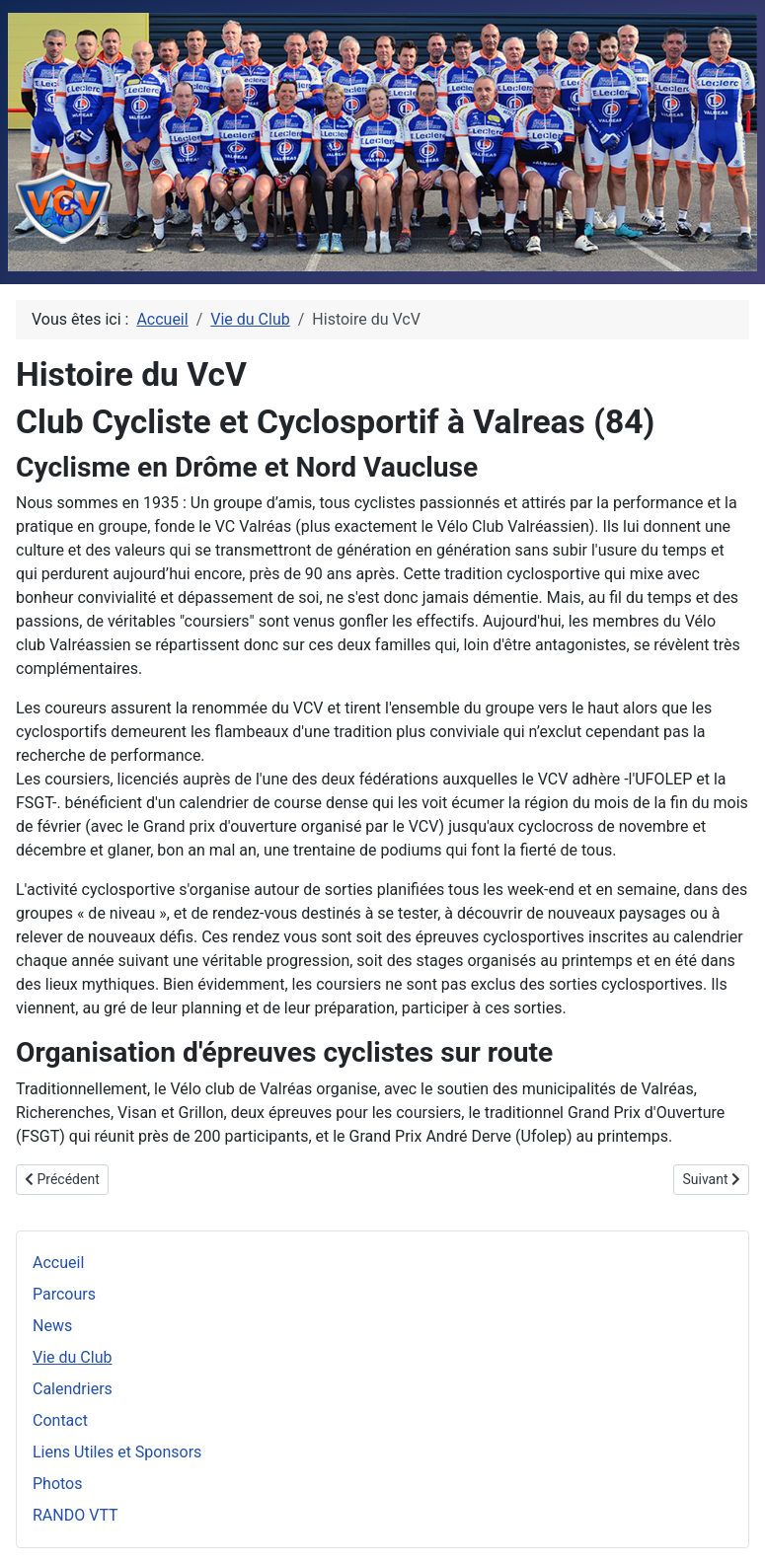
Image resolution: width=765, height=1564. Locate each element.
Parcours (64, 1294)
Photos (58, 1483)
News (52, 1325)
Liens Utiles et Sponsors (117, 1452)
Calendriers (73, 1388)
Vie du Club (72, 1357)
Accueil (58, 1262)
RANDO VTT (75, 1515)
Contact (60, 1420)
